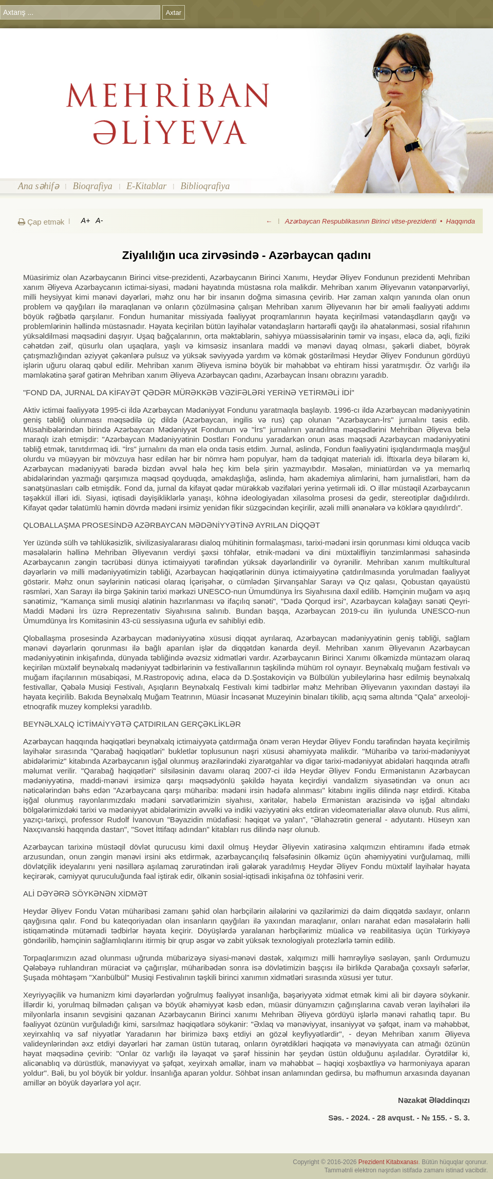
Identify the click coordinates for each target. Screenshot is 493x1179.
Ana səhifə (38, 186)
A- (99, 220)
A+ (85, 220)
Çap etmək (41, 221)
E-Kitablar (146, 186)
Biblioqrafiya (205, 186)
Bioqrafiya (92, 186)
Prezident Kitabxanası (388, 1162)
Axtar (173, 12)
